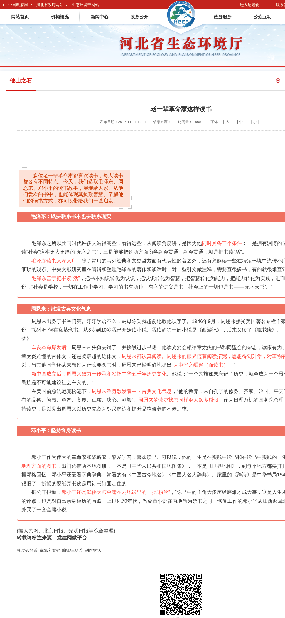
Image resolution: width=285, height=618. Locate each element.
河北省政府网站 (49, 4)
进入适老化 (249, 4)
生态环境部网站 (85, 4)
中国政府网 (18, 4)
